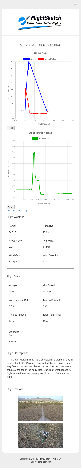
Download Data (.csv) (17, 210)
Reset (10, 128)
